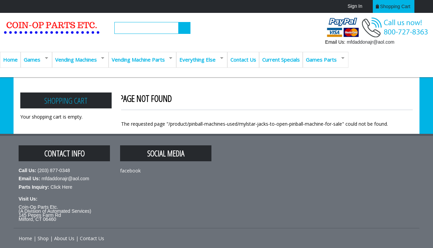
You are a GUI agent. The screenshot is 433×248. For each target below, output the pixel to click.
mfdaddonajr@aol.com (370, 42)
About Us (64, 238)
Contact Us (243, 59)
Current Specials (281, 59)
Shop (43, 238)
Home (10, 59)
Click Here (61, 187)
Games (34, 59)
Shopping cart (395, 6)
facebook (130, 170)
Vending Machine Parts (141, 59)
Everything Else (199, 59)
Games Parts (323, 59)
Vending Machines (78, 59)
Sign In (354, 6)
